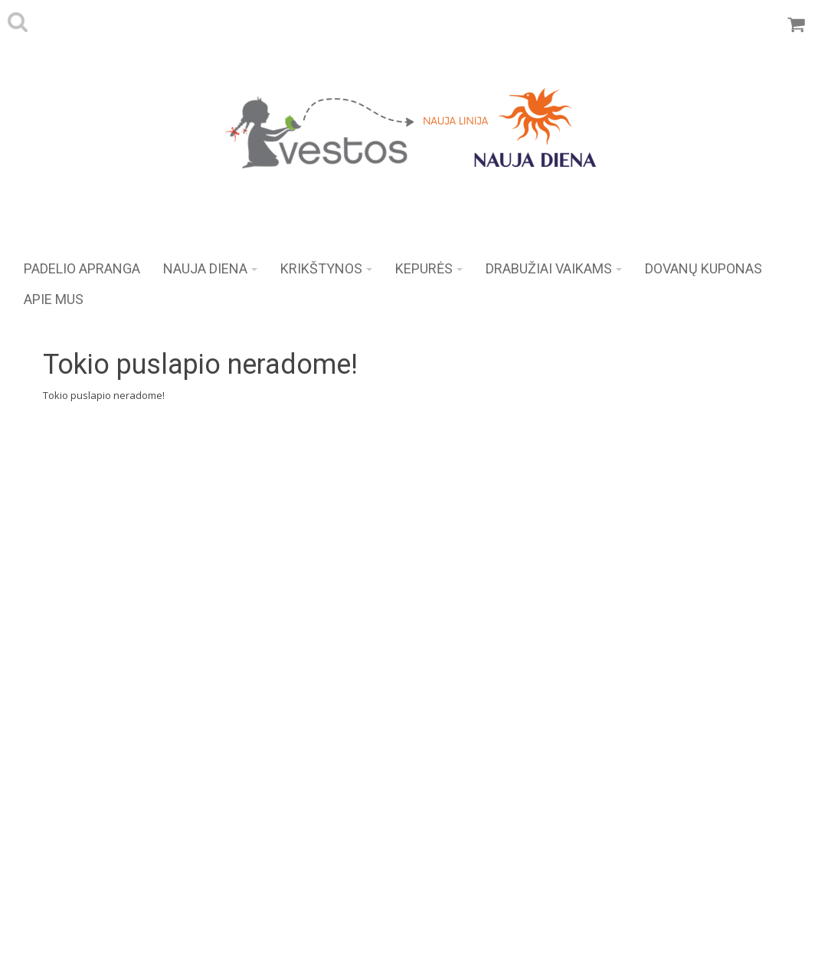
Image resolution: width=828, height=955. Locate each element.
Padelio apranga (82, 268)
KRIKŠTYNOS (326, 268)
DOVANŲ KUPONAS (703, 268)
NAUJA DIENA (210, 268)
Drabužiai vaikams (554, 268)
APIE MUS (53, 299)
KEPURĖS (429, 268)
